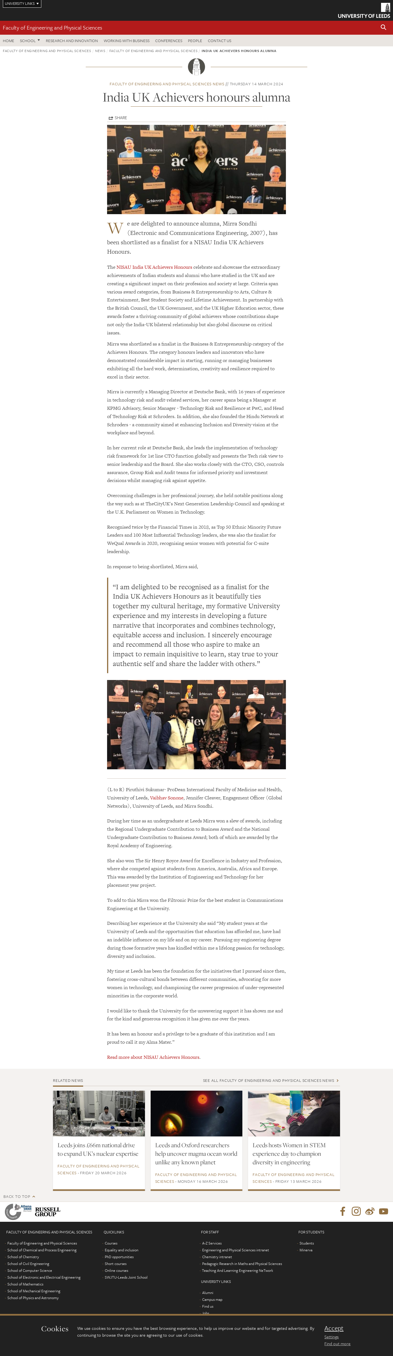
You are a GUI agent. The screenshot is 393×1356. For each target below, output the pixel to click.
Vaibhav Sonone (166, 797)
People (195, 41)
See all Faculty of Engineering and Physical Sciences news (268, 1080)
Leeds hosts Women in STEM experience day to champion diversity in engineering (289, 1153)
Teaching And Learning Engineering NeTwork (237, 1270)
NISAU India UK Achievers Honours (154, 267)
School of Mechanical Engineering (33, 1291)
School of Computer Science (29, 1270)
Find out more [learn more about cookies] (337, 1343)
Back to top (16, 1196)
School (28, 41)
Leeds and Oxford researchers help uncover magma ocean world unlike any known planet (196, 1153)
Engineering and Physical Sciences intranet (235, 1250)
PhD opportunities (119, 1257)
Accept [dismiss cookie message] (333, 1328)
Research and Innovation (72, 41)
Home (8, 41)
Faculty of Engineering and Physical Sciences (52, 27)
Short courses (115, 1263)
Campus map (212, 1299)
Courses (111, 1243)
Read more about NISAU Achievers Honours (153, 1057)
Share (121, 117)
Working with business (127, 41)
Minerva (306, 1250)
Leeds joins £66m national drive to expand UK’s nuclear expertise (98, 1149)
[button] (383, 28)
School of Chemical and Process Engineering (42, 1250)
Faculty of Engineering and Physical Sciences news (167, 84)
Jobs (205, 1313)
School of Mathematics (25, 1284)
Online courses (116, 1270)
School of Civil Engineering (28, 1263)
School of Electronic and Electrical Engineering (44, 1277)
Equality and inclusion (121, 1250)
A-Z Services (212, 1243)
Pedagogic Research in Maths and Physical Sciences (242, 1263)
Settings (331, 1337)
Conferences (168, 41)
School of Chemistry (23, 1257)
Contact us (219, 41)
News (100, 50)
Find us (207, 1306)
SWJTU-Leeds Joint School (126, 1277)
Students (307, 1243)
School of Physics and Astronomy (33, 1298)
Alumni (207, 1292)
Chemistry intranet (217, 1257)
